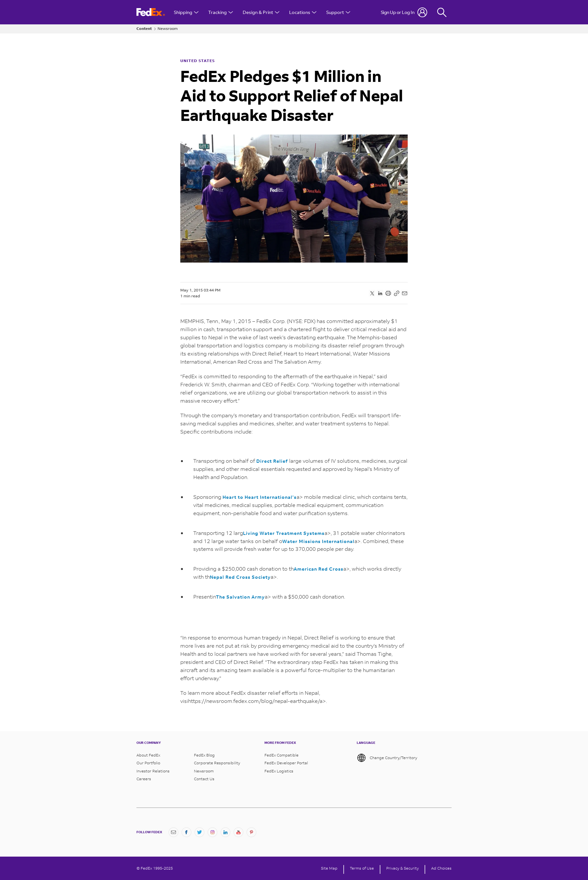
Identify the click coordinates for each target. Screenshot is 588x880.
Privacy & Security (402, 868)
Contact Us (204, 779)
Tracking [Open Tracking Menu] (220, 12)
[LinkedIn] (225, 832)
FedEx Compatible (281, 755)
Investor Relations (153, 771)
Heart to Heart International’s (260, 497)
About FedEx (148, 755)
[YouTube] (238, 832)
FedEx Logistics (278, 771)
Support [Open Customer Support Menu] (338, 12)
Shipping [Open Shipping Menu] (186, 12)
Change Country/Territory (387, 758)
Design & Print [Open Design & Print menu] (261, 12)
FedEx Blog (204, 755)
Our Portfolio (148, 763)
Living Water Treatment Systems (284, 533)
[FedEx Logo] (150, 12)
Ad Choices (441, 868)
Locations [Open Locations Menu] (302, 12)
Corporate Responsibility (217, 763)
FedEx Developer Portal (286, 763)
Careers (143, 779)
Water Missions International (318, 541)
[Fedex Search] (442, 12)
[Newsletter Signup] (173, 832)
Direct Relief (272, 461)
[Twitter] (199, 832)
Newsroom (168, 28)
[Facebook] (186, 832)
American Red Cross (318, 569)
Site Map (329, 868)
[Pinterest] (251, 832)
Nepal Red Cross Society (240, 577)
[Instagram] (212, 832)
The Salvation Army (240, 597)
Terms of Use (362, 868)
